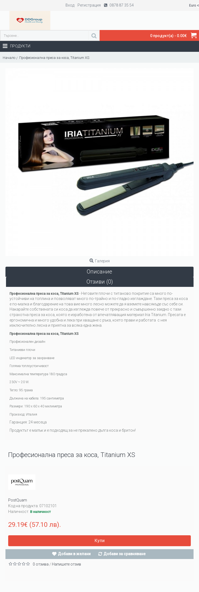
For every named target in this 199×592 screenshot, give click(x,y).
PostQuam (17, 500)
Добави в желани (74, 554)
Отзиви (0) (100, 281)
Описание (99, 271)
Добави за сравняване (124, 554)
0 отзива (41, 564)
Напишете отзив (66, 564)
